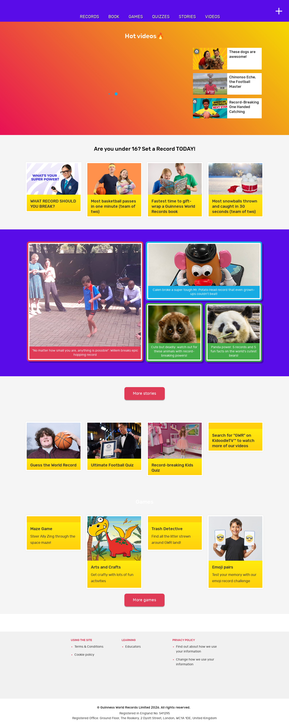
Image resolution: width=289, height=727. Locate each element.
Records (89, 17)
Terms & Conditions (88, 646)
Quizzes (161, 17)
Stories (187, 17)
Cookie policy (84, 654)
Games (136, 17)
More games (144, 600)
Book (113, 17)
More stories (144, 394)
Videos (212, 17)
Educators (133, 646)
